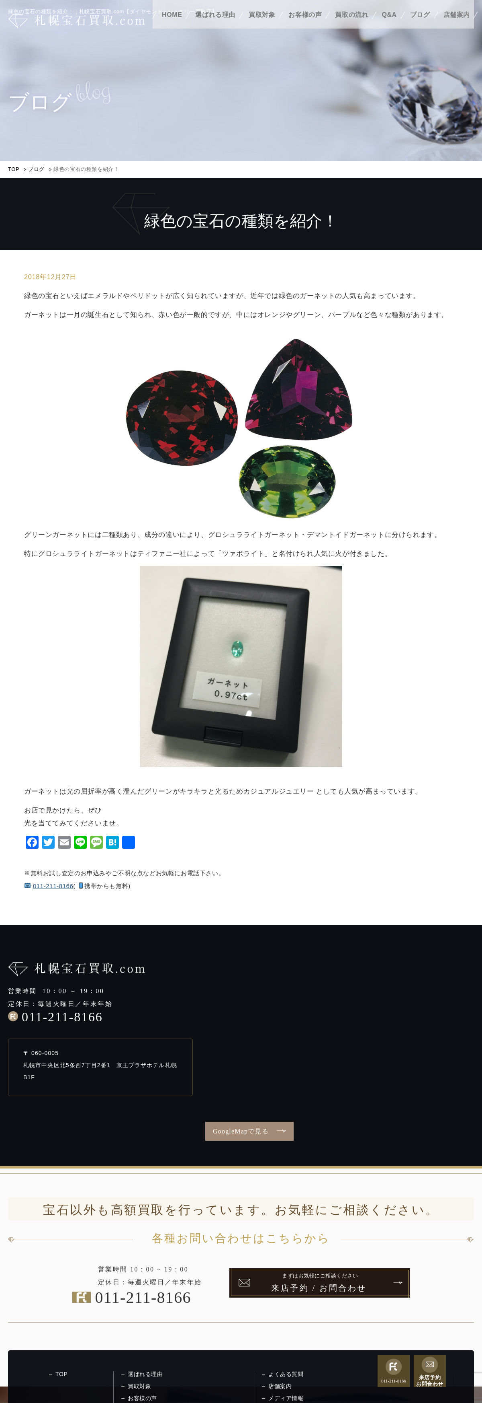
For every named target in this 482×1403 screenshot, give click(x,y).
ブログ (420, 27)
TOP (13, 169)
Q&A (389, 27)
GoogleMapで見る (241, 1131)
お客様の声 (305, 27)
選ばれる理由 (215, 27)
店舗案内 (456, 27)
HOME (172, 27)
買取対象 (262, 27)
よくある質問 (286, 1374)
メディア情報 (286, 1398)
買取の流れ (351, 27)
